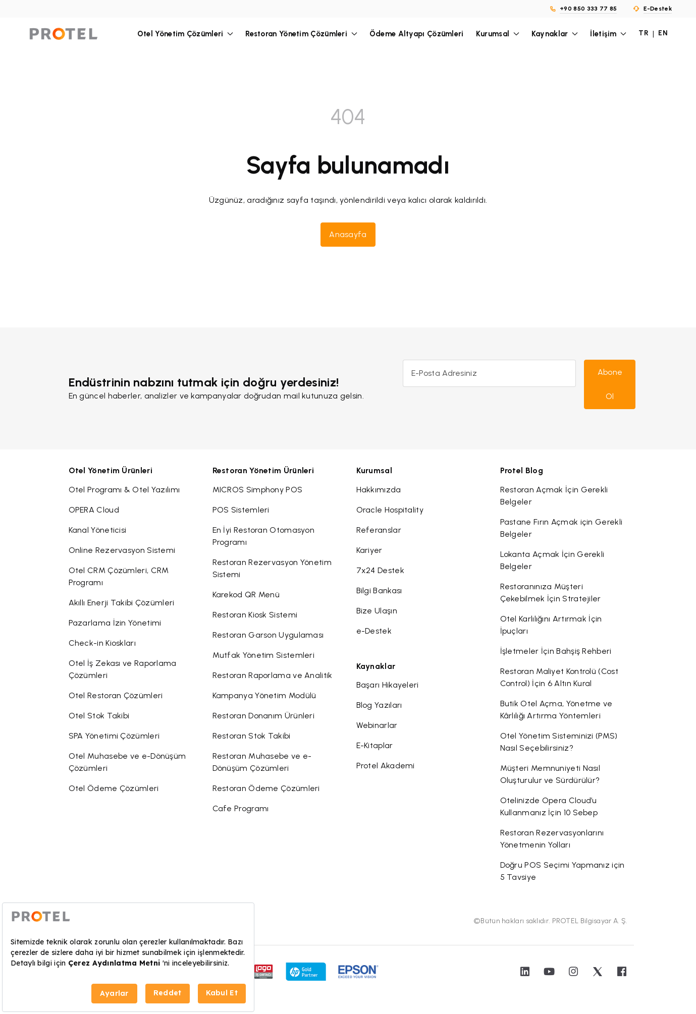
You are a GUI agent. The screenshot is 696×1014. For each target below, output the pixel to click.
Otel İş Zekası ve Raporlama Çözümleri (123, 669)
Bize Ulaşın (376, 610)
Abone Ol (610, 384)
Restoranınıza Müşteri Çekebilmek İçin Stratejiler (550, 592)
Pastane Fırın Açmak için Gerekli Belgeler (561, 528)
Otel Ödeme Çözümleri (114, 788)
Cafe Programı (240, 808)
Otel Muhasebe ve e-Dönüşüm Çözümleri (127, 762)
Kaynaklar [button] (554, 33)
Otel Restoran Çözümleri (116, 695)
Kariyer (369, 550)
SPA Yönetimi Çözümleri (114, 736)
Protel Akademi (385, 765)
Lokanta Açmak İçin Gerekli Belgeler (552, 560)
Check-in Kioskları (102, 643)
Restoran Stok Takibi (251, 736)
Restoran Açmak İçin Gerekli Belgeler (554, 495)
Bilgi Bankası (379, 590)
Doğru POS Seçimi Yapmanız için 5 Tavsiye (562, 871)
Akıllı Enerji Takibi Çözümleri (122, 602)
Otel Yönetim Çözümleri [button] (185, 33)
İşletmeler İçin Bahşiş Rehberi (556, 651)
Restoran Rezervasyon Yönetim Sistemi (272, 568)
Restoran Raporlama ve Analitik (272, 675)
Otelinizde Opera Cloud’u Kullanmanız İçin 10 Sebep (549, 806)
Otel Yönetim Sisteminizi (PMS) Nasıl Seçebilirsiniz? (559, 742)
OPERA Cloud (94, 510)
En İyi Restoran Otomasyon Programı (263, 536)
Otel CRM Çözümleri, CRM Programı (119, 576)
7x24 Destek (380, 570)
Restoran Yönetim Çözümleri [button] (301, 33)
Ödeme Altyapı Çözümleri (416, 33)
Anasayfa (347, 234)
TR (643, 33)
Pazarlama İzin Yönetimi (115, 623)
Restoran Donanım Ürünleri (263, 715)
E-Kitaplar (374, 745)
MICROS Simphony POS (257, 489)
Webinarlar (377, 725)
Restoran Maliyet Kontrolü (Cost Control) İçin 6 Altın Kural (559, 677)
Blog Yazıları (379, 705)
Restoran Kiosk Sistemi (255, 614)
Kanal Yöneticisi (98, 530)
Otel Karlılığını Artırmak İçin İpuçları (551, 625)
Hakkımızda (378, 489)
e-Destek (374, 631)
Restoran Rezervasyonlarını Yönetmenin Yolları (552, 839)
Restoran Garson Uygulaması (268, 635)
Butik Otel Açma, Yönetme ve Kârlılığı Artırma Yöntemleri (556, 709)
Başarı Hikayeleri (387, 685)
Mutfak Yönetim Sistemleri (263, 655)
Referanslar (378, 530)
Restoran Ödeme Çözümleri (266, 788)
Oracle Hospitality (389, 510)
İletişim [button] (608, 33)
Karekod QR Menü (246, 594)
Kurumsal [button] (497, 33)
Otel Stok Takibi (99, 715)
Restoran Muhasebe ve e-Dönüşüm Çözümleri (262, 762)
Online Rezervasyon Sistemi (122, 550)
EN (663, 33)
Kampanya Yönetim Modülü (264, 695)
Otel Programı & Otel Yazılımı (124, 489)
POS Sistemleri (241, 510)
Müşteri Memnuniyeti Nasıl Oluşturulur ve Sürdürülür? (550, 774)
